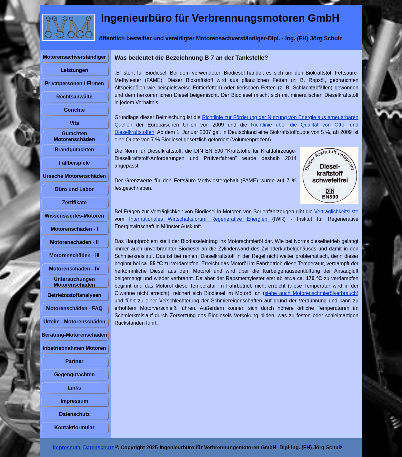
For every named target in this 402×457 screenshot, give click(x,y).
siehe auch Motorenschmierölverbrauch (311, 293)
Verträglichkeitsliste (336, 211)
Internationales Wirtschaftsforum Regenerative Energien (200, 219)
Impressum (67, 447)
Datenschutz (98, 447)
